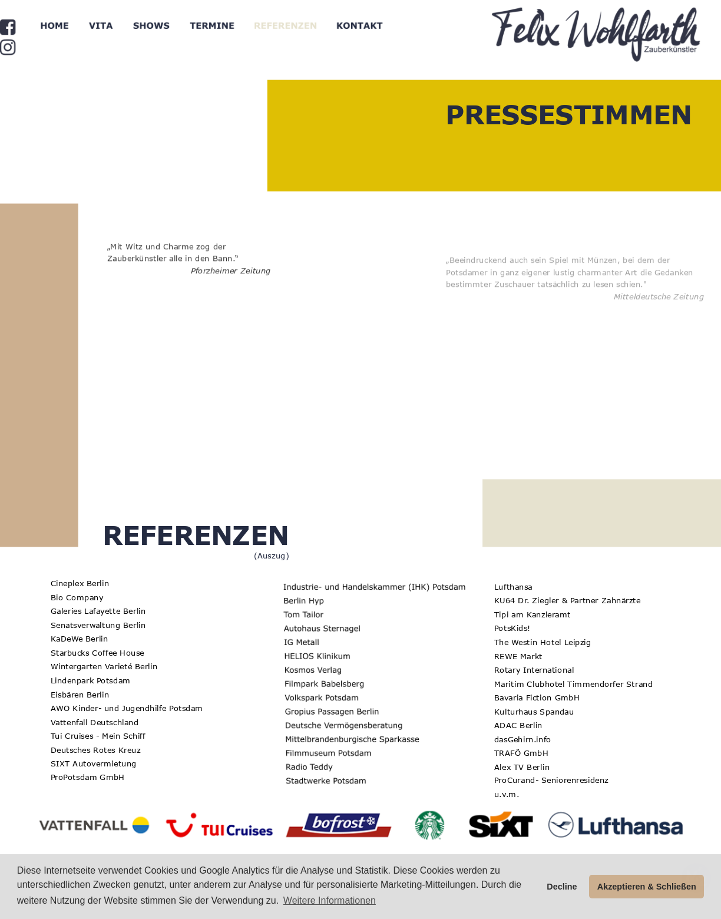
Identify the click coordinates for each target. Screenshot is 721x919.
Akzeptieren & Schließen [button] (646, 886)
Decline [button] (562, 886)
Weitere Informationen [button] (329, 900)
